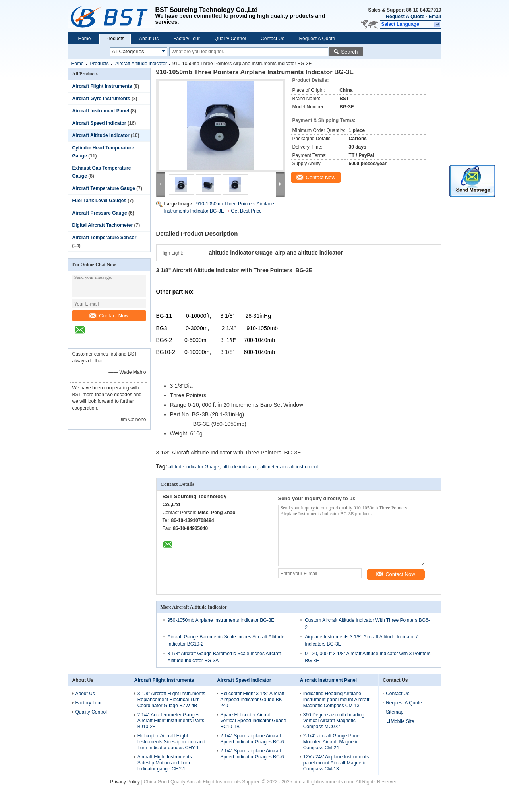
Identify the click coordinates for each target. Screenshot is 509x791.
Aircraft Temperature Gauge (103, 188)
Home (84, 38)
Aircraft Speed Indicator (99, 123)
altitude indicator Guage (193, 467)
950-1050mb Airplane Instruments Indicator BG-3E (221, 620)
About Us (149, 38)
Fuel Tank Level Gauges (99, 200)
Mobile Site (400, 721)
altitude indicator (239, 467)
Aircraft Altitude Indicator (141, 63)
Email (434, 16)
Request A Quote (405, 16)
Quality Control (230, 38)
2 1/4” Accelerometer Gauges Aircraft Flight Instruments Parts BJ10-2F (170, 720)
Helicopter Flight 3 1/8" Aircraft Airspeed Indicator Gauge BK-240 (252, 699)
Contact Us (272, 38)
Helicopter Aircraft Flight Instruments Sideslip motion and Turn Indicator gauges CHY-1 (171, 741)
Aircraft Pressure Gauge (99, 213)
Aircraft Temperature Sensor (104, 237)
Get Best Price (246, 211)
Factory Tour (186, 38)
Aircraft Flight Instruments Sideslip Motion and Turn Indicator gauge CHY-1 (164, 763)
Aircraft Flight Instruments (102, 86)
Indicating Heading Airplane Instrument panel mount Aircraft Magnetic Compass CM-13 (336, 699)
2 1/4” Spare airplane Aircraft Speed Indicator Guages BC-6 (252, 739)
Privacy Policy (125, 782)
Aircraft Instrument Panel (100, 111)
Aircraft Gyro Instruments (101, 98)
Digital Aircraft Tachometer (102, 225)
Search (349, 52)
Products (115, 38)
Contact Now (108, 316)
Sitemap (394, 712)
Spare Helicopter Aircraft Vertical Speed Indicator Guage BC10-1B (253, 720)
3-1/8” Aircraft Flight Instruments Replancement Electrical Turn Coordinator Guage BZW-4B (171, 699)
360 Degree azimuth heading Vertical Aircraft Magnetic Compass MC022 (333, 720)
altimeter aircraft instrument (289, 467)
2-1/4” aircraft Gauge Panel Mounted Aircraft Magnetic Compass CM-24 (332, 741)
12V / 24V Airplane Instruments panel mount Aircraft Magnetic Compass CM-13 (336, 763)
